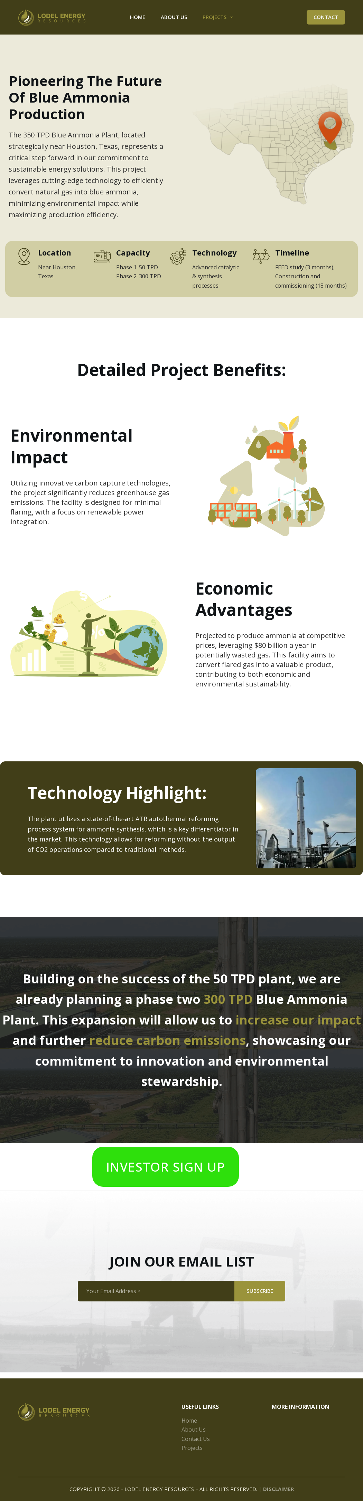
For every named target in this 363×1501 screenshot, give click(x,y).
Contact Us (196, 1439)
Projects (219, 17)
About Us (174, 16)
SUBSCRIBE (259, 1296)
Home (137, 16)
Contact (326, 16)
